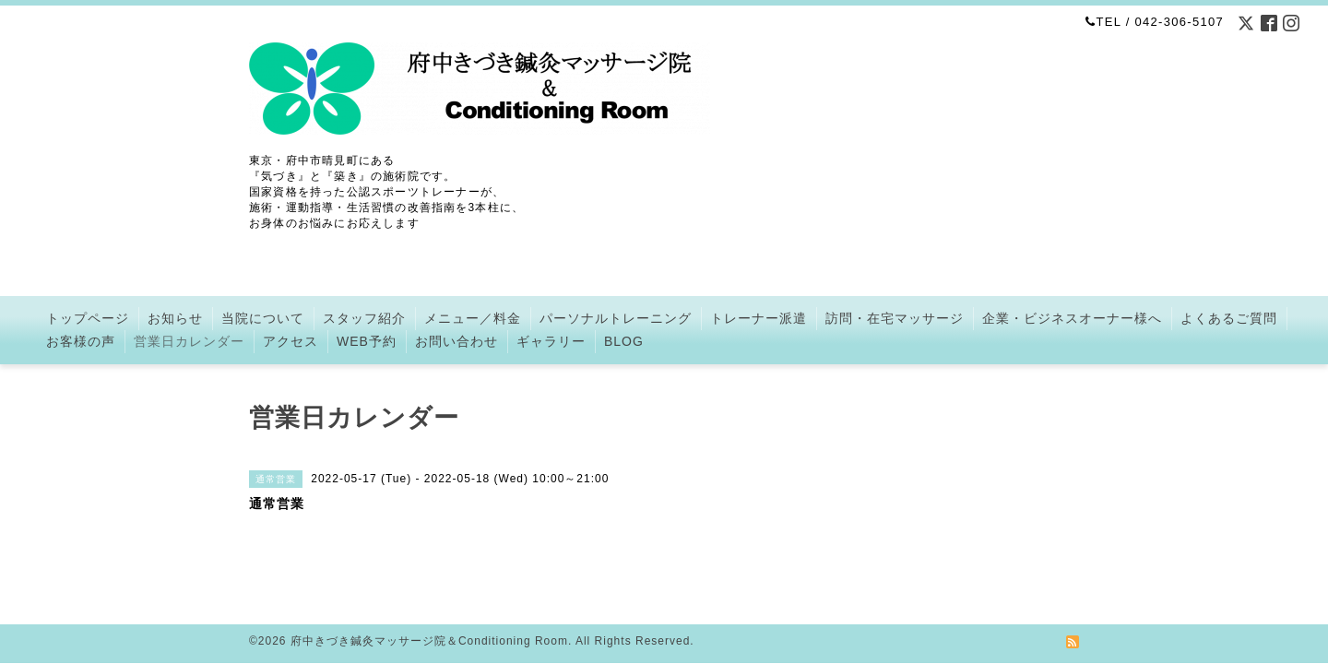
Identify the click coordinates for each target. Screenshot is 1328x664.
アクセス (290, 341)
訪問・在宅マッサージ (894, 318)
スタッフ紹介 (364, 318)
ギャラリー (551, 341)
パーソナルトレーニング (616, 318)
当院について (262, 318)
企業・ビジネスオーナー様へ (1072, 318)
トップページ (87, 318)
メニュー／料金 (472, 318)
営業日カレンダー (189, 341)
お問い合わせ (456, 341)
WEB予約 (367, 341)
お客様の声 (80, 341)
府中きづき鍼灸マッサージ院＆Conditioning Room (429, 618)
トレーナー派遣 (758, 318)
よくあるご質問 (1228, 318)
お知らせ (175, 318)
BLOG (624, 341)
